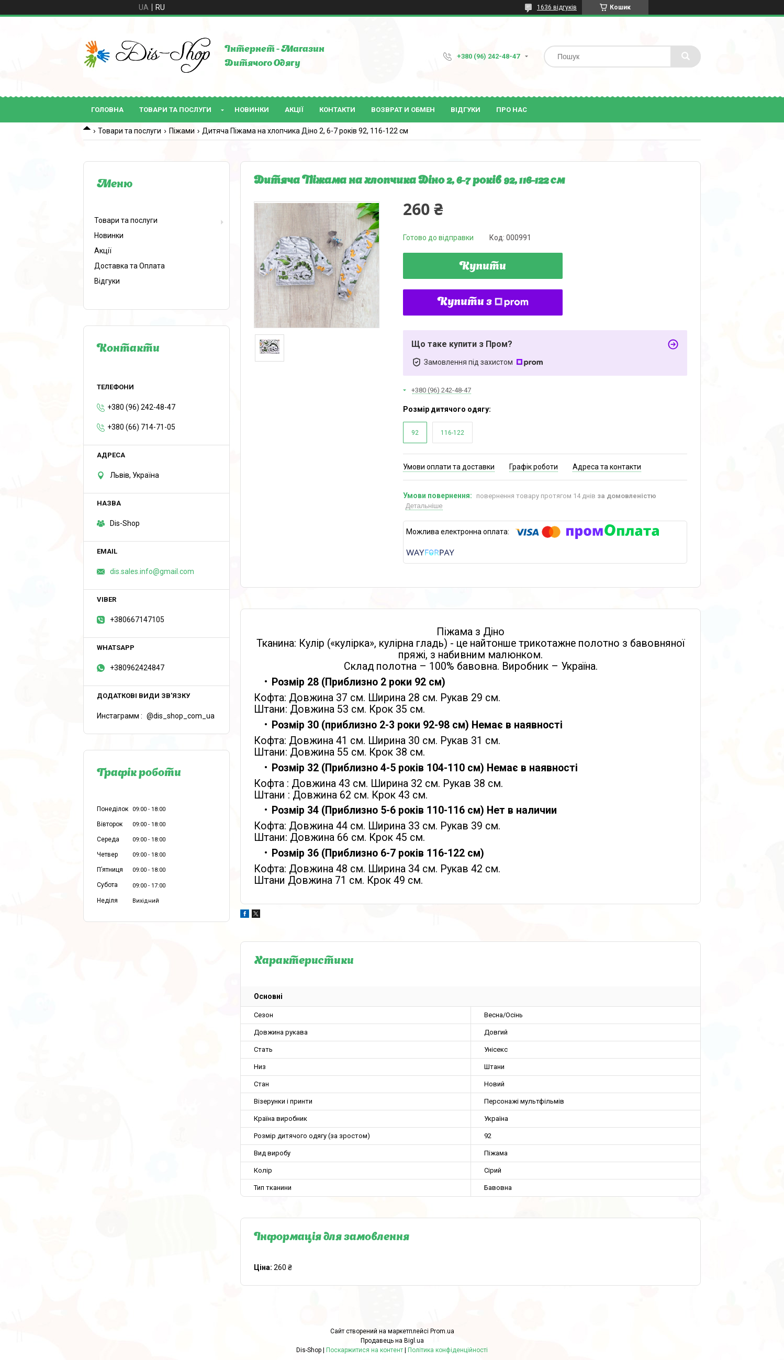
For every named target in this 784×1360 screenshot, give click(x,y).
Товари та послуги (175, 110)
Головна (107, 110)
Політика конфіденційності (448, 1350)
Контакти (337, 110)
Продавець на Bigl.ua (392, 1340)
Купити (483, 267)
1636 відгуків (557, 7)
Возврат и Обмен (403, 110)
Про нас (511, 110)
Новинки (251, 110)
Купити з (483, 302)
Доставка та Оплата (129, 266)
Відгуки (465, 110)
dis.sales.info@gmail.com (152, 571)
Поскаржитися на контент (364, 1350)
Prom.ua (442, 1331)
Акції (294, 110)
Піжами (182, 131)
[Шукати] (685, 57)
